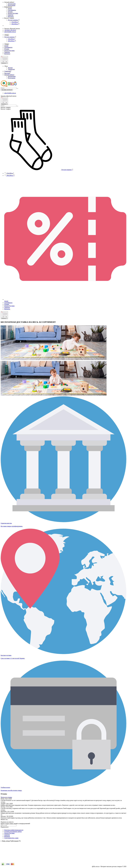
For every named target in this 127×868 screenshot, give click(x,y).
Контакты (11, 16)
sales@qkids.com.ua (10, 31)
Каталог (5, 109)
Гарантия (10, 15)
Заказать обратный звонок (12, 28)
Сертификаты (12, 10)
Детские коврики (13, 20)
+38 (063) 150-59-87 (10, 30)
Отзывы (10, 11)
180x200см (15, 24)
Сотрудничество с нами (11, 838)
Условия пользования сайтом (13, 831)
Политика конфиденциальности (13, 830)
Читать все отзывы (6, 797)
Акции (10, 8)
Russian (10, 67)
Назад (6, 35)
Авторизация (12, 4)
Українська (11, 69)
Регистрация (11, 5)
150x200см (15, 22)
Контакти (7, 836)
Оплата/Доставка (13, 13)
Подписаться (4, 827)
